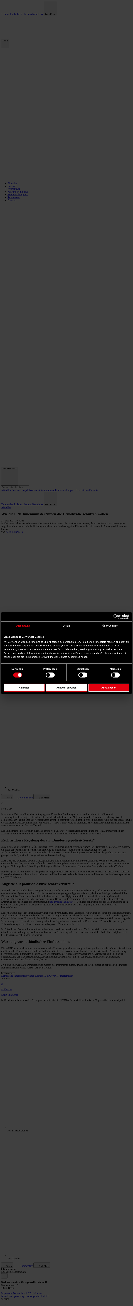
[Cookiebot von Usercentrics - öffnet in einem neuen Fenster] (115, 616)
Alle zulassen (108, 687)
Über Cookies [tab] (110, 625)
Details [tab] (66, 625)
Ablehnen (24, 687)
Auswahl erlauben (66, 687)
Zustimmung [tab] (23, 625)
